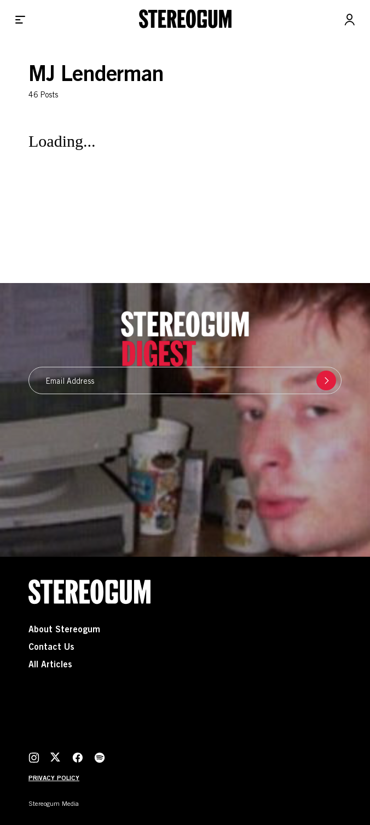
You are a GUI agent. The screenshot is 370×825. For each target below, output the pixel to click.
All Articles (50, 665)
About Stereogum (64, 630)
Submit (323, 380)
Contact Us (51, 647)
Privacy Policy (53, 778)
